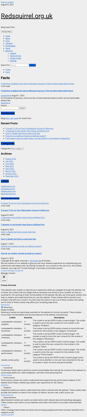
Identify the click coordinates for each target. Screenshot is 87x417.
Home (7, 36)
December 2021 (12, 176)
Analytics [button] (4, 385)
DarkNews (34, 260)
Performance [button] (6, 375)
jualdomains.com (8, 186)
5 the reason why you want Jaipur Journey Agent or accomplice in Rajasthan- (37, 138)
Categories (5, 148)
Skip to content (7, 2)
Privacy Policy (15, 58)
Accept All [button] (19, 270)
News (7, 38)
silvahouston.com (8, 191)
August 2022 (10, 159)
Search (4, 105)
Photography (10, 46)
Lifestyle (9, 43)
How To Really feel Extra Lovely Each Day (22, 133)
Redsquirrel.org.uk (27, 16)
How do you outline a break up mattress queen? (25, 136)
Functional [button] (5, 365)
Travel (7, 48)
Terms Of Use (15, 56)
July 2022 (9, 161)
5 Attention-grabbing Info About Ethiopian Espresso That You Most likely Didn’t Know (37, 83)
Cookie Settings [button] (7, 270)
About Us (9, 51)
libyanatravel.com (8, 193)
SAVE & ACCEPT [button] (7, 415)
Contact (13, 53)
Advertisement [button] (7, 395)
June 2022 (9, 163)
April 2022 (9, 168)
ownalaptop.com (8, 189)
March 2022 (10, 171)
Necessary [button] (5, 305)
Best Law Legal (11, 118)
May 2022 (9, 166)
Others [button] (4, 405)
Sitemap (13, 61)
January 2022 (11, 173)
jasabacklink (6, 95)
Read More (5, 103)
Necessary (8, 307)
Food (7, 41)
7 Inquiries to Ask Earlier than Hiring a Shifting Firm (27, 131)
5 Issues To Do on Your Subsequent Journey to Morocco (29, 128)
